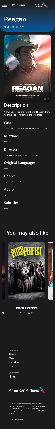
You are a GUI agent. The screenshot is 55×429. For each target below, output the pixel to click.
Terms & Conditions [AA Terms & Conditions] (16, 419)
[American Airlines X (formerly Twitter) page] (14, 376)
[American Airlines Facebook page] (10, 376)
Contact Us (14, 362)
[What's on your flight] (18, 5)
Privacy (12, 366)
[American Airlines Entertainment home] (41, 5)
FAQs (11, 358)
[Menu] (4, 5)
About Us (13, 354)
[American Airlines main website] (27, 390)
